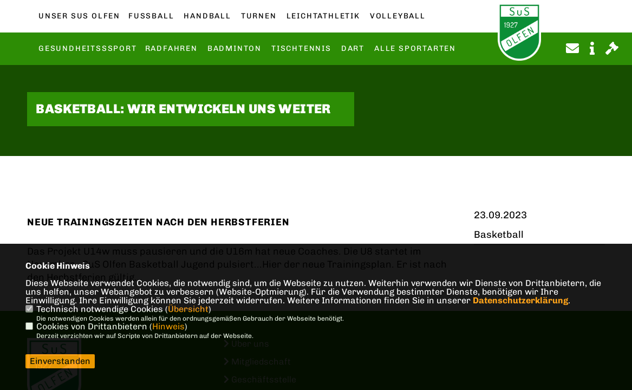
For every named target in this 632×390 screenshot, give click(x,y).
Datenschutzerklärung (520, 300)
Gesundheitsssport (87, 49)
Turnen (259, 16)
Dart (352, 49)
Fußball (151, 16)
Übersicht (188, 309)
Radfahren (171, 49)
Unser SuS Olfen (79, 16)
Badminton (234, 49)
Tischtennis (301, 49)
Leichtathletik (323, 16)
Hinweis (168, 326)
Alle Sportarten (415, 49)
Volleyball (398, 16)
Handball (207, 16)
